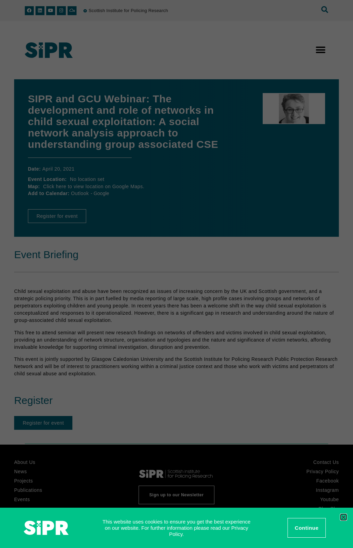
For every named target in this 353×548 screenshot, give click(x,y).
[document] (176, 274)
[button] (343, 517)
